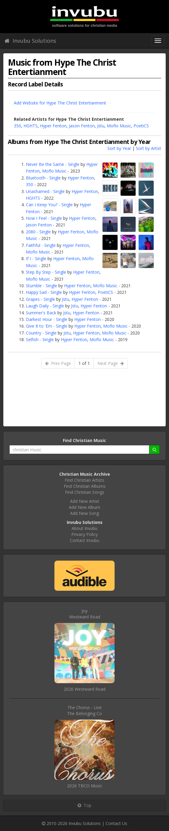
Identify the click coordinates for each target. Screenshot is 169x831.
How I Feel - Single (44, 218)
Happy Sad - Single (44, 292)
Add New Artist (84, 501)
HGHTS (30, 126)
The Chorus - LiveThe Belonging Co (84, 710)
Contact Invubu (84, 540)
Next (110, 363)
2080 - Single (38, 232)
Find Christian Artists (84, 480)
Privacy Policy (84, 534)
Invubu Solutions (30, 40)
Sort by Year (119, 148)
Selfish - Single (40, 339)
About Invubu (84, 528)
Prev (58, 363)
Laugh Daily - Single (45, 306)
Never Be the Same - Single (52, 164)
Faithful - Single (41, 245)
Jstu (100, 126)
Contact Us (116, 823)
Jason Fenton (82, 126)
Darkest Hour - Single (46, 319)
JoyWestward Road (84, 614)
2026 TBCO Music (84, 786)
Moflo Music (119, 126)
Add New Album (84, 507)
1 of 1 (84, 363)
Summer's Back (41, 313)
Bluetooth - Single (43, 178)
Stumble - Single (41, 285)
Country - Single (41, 333)
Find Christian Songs (84, 492)
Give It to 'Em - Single (46, 326)
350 (17, 126)
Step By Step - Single (46, 272)
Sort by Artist (148, 148)
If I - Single (36, 258)
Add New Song (84, 513)
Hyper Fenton (53, 126)
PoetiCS (141, 126)
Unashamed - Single (45, 191)
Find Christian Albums (85, 486)
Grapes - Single (40, 299)
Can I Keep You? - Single (49, 204)
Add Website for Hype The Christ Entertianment (60, 103)
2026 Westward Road (85, 689)
